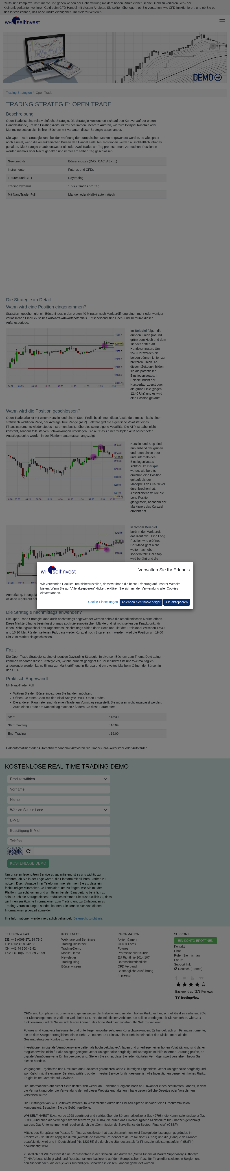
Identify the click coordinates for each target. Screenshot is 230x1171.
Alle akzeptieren (176, 602)
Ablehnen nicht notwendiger (141, 602)
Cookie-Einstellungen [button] (103, 602)
